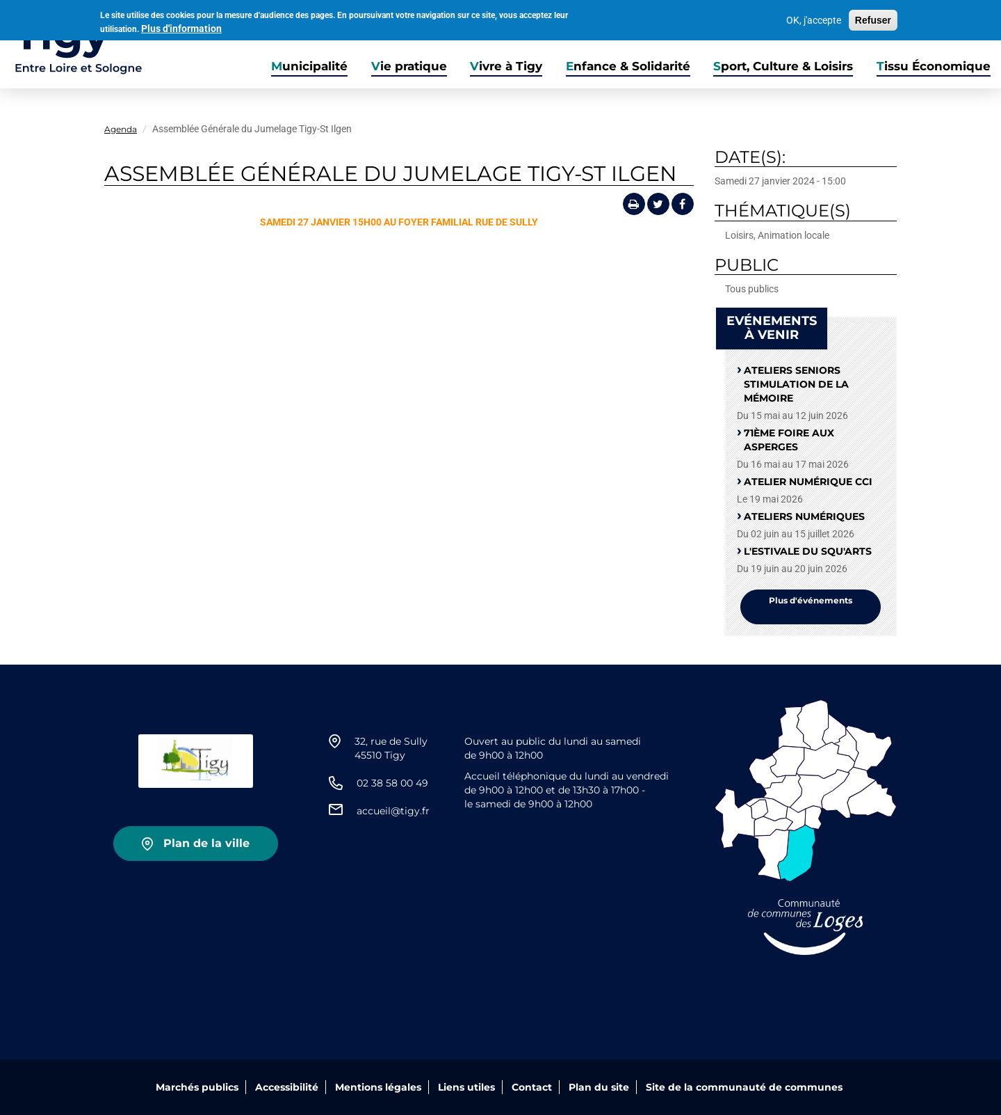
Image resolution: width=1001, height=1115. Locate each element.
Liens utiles (466, 1087)
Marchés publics (197, 1087)
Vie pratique (409, 66)
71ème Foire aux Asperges (789, 440)
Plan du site (599, 1087)
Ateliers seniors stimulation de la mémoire (796, 384)
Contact (532, 1087)
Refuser (873, 18)
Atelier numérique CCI (808, 481)
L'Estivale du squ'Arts (808, 551)
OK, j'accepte (813, 18)
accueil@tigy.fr (393, 811)
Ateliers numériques (804, 516)
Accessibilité (286, 1087)
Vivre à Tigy (506, 66)
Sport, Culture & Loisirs (783, 66)
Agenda (120, 129)
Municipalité (309, 66)
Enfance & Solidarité (628, 66)
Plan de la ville (206, 843)
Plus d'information (181, 27)
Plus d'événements (810, 600)
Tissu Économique (934, 66)
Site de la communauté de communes (744, 1087)
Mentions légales (378, 1087)
